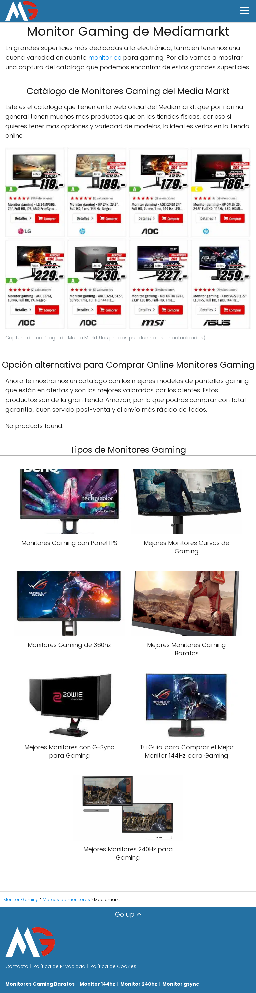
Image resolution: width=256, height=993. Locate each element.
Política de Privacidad (59, 966)
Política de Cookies (113, 966)
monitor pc (104, 57)
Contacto (16, 966)
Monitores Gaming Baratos (40, 984)
